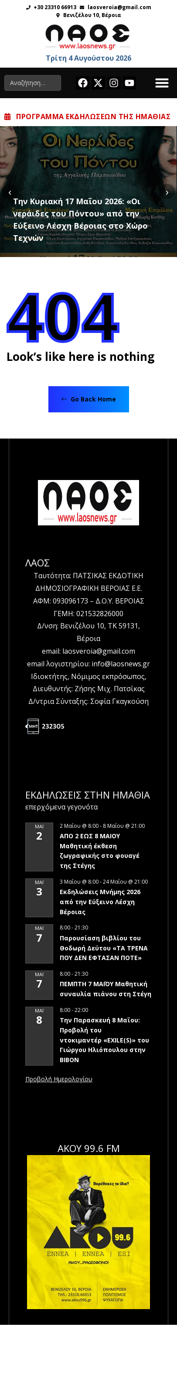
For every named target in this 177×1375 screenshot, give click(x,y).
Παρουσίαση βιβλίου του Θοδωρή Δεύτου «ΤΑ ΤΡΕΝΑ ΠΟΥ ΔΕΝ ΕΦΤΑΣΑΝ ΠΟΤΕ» (104, 948)
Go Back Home (88, 399)
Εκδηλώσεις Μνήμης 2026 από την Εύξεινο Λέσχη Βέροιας (100, 902)
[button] (162, 83)
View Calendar (58, 1079)
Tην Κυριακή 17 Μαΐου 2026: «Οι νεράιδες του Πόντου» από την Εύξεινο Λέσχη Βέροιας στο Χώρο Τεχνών (80, 219)
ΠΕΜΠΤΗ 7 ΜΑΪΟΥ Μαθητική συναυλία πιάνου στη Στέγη (105, 989)
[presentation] (9, 191)
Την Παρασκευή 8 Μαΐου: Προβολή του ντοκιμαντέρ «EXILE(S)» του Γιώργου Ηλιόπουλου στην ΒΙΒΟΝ (104, 1040)
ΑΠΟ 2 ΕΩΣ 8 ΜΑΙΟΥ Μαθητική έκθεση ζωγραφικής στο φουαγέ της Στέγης (100, 851)
